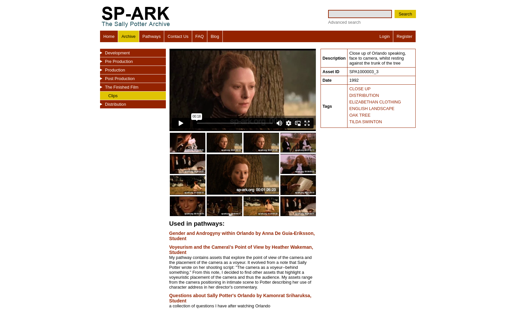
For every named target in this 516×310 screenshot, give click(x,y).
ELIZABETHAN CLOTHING (375, 101)
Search (405, 14)
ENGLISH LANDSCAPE (371, 108)
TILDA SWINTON (365, 121)
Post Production (120, 78)
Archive (128, 36)
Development (117, 52)
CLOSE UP (360, 88)
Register (404, 36)
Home (109, 36)
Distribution (115, 104)
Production (115, 70)
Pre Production (119, 61)
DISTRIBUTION (364, 95)
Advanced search (344, 22)
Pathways (151, 36)
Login (384, 36)
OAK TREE (359, 115)
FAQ (199, 36)
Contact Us (178, 36)
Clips (112, 95)
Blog (215, 36)
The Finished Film (122, 87)
